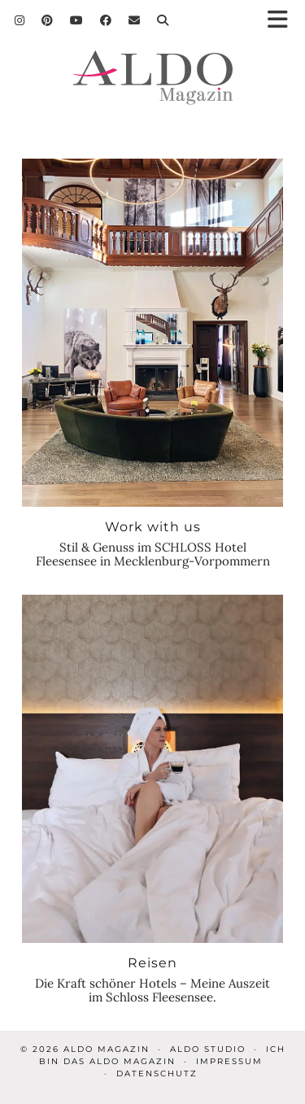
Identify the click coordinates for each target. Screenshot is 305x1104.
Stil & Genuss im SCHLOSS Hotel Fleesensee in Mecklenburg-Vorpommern (153, 554)
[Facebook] (106, 20)
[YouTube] (77, 20)
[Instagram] (20, 20)
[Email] (135, 20)
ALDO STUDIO (208, 1049)
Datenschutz (157, 1073)
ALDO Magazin (106, 1049)
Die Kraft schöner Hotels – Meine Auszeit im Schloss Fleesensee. (152, 990)
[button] (283, 20)
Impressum (229, 1061)
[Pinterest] (47, 20)
